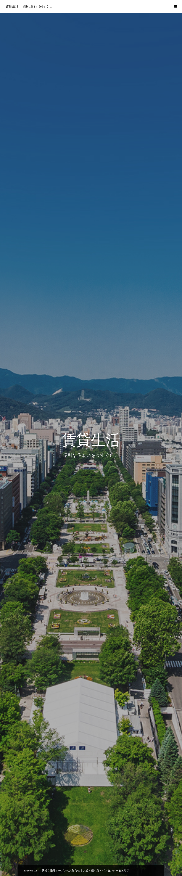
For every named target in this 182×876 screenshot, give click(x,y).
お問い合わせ (146, 860)
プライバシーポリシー (119, 860)
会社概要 (94, 860)
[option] (91, 72)
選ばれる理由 (74, 860)
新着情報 (33, 860)
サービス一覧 (91, 577)
